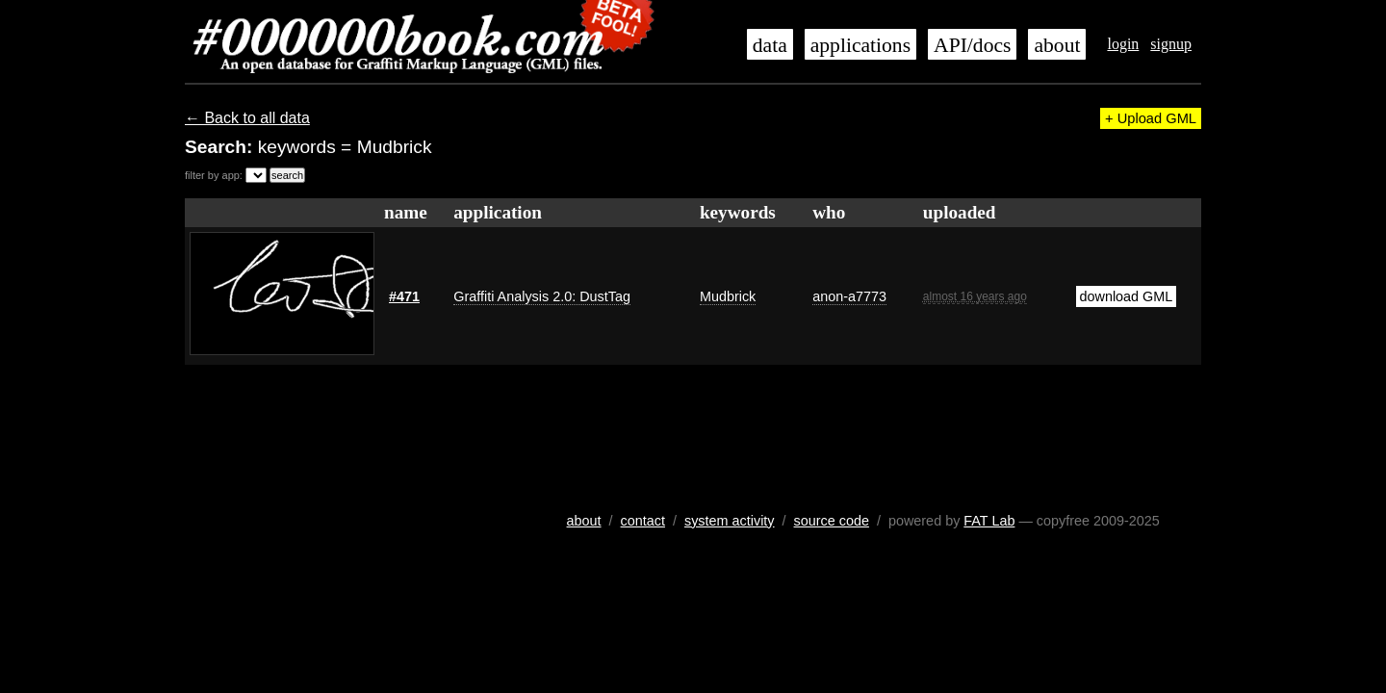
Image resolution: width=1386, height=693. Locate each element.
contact (643, 520)
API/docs (972, 45)
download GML (1126, 296)
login (1123, 44)
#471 (404, 296)
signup (1171, 44)
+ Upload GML (1150, 118)
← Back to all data (247, 118)
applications (860, 45)
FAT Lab (988, 520)
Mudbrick (728, 296)
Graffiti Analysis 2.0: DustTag (541, 296)
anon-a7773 (849, 296)
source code (831, 520)
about (1057, 45)
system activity (729, 520)
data (770, 45)
